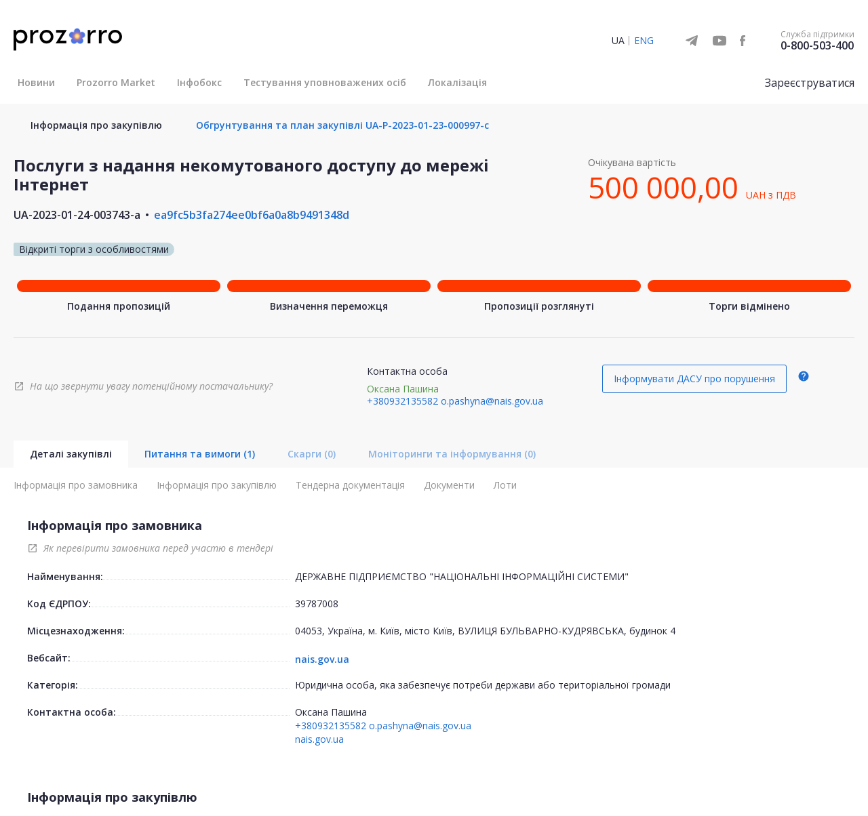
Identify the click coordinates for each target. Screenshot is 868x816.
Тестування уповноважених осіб (324, 82)
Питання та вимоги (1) (199, 453)
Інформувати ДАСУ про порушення (694, 378)
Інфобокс (199, 82)
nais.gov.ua (322, 659)
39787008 (316, 603)
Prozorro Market (116, 82)
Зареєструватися (809, 82)
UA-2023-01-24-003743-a (77, 214)
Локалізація (457, 82)
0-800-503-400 (817, 45)
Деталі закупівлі (71, 453)
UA (618, 40)
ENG (644, 40)
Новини (36, 82)
